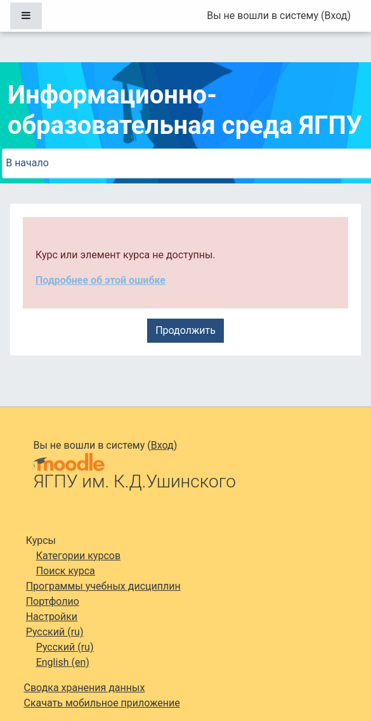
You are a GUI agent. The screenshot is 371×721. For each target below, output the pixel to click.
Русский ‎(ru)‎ (55, 632)
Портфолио (52, 601)
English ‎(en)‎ (62, 662)
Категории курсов (78, 556)
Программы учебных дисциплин (103, 586)
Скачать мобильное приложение (102, 703)
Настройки (51, 617)
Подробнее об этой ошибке (101, 280)
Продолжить (185, 330)
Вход (335, 16)
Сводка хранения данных (84, 688)
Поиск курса (65, 571)
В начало (27, 163)
